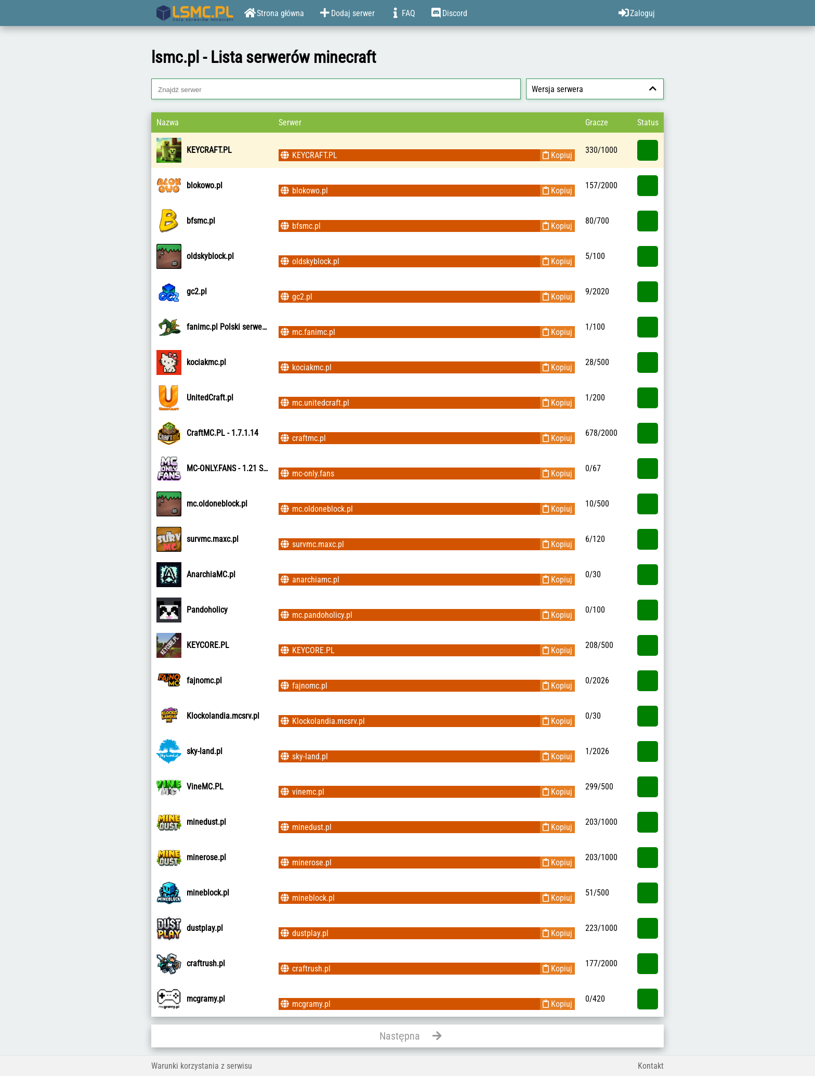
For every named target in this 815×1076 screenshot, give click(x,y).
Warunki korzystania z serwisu (201, 1066)
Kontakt (651, 1066)
